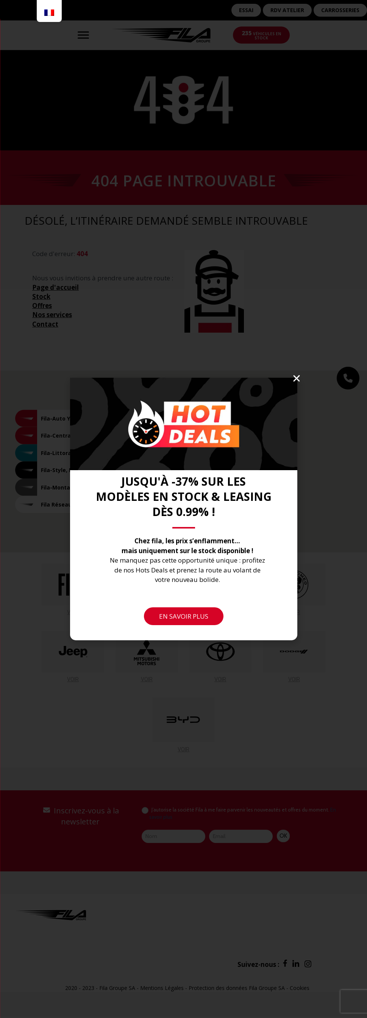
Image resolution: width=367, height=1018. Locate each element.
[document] (183, 509)
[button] (296, 378)
